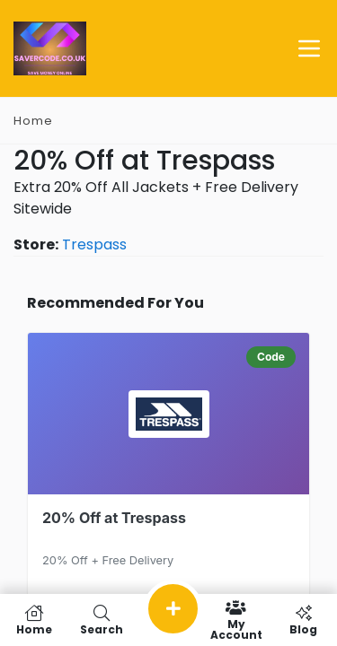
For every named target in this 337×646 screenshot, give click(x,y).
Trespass (94, 244)
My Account (236, 620)
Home (33, 120)
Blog (303, 620)
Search (101, 620)
